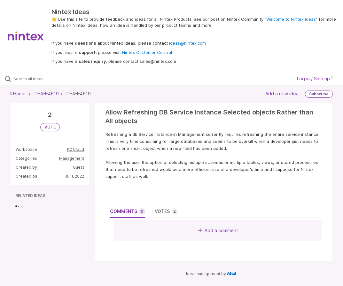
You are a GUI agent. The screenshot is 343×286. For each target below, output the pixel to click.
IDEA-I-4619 (46, 93)
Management (71, 158)
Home (18, 93)
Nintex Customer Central (147, 52)
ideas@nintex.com (187, 43)
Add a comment (218, 230)
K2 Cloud (75, 149)
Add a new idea (282, 93)
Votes (166, 211)
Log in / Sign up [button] (315, 78)
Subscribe (319, 94)
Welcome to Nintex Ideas (291, 19)
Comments (127, 211)
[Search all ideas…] (43, 79)
